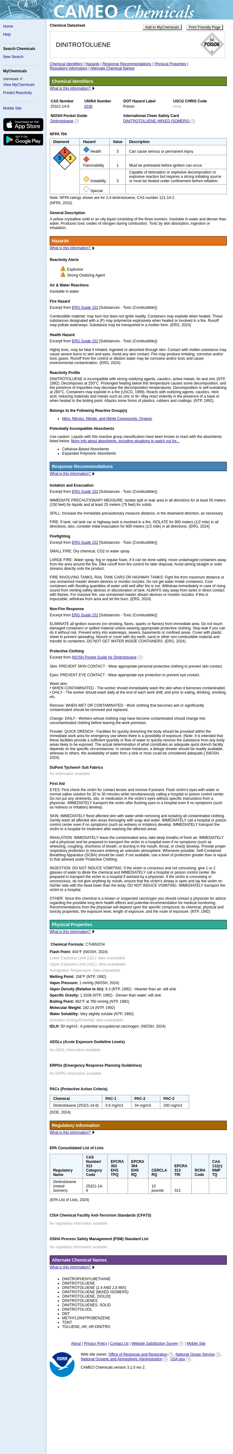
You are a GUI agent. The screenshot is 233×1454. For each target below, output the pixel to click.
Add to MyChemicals (162, 27)
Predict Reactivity (17, 93)
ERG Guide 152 (85, 307)
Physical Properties (170, 64)
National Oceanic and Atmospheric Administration (121, 1359)
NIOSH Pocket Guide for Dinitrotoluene (104, 657)
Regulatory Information (68, 68)
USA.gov (178, 1359)
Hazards (92, 64)
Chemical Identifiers (66, 64)
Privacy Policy (95, 1343)
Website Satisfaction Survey (155, 1343)
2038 (88, 106)
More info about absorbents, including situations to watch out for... (125, 441)
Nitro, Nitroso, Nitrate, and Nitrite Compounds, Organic (107, 418)
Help (7, 34)
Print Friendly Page (205, 27)
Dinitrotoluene (61, 121)
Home (8, 26)
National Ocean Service (195, 1354)
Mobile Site (12, 108)
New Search (13, 57)
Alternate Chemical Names (112, 68)
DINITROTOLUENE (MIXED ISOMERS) (156, 121)
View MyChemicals (18, 85)
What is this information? (71, 88)
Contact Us (119, 1343)
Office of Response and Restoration (137, 1354)
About (76, 1343)
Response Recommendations (127, 64)
